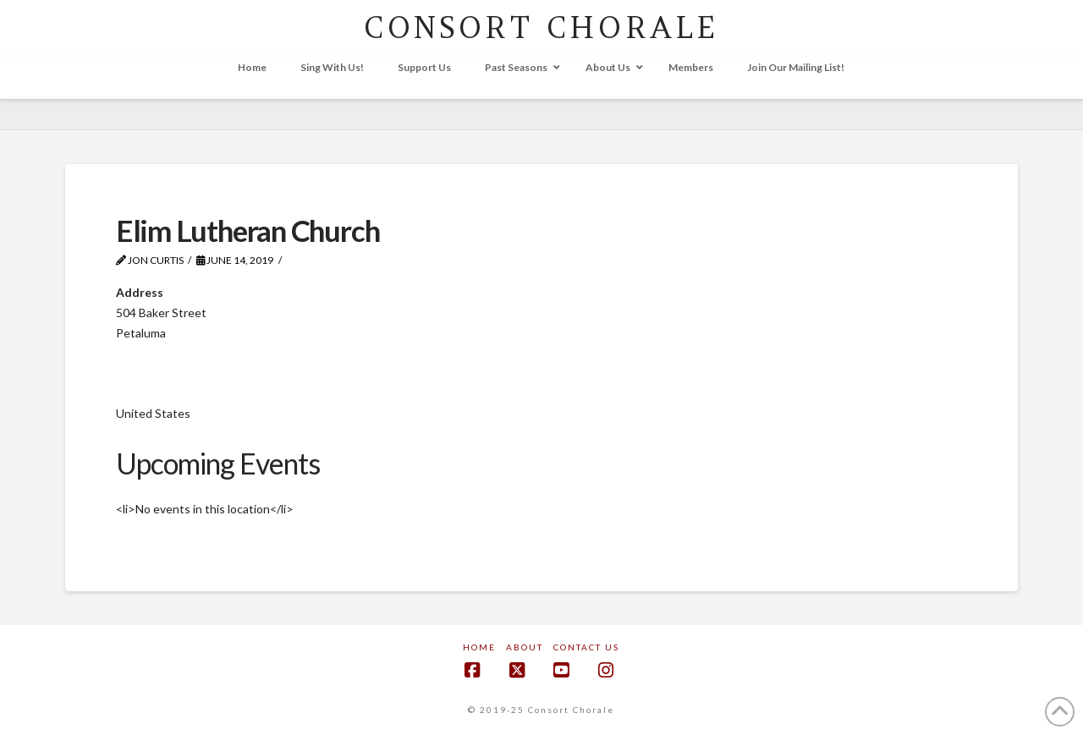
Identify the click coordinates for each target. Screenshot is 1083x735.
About (524, 647)
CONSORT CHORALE (541, 27)
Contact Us (586, 647)
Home (479, 647)
